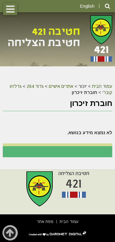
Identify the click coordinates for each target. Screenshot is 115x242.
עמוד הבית (102, 86)
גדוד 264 (35, 86)
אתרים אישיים (61, 86)
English (87, 6)
